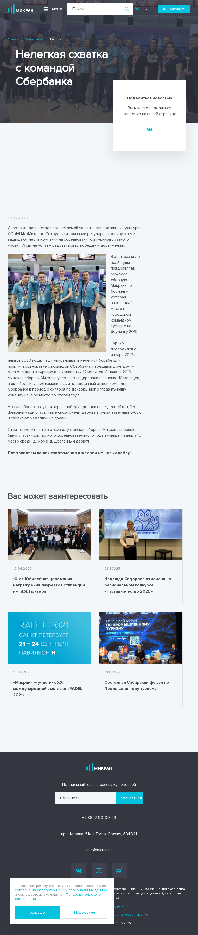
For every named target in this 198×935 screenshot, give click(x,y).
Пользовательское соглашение (124, 915)
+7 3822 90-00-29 (99, 817)
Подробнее (84, 912)
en (145, 9)
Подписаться (130, 798)
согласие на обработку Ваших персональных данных (61, 890)
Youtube (99, 871)
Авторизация (174, 9)
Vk (78, 870)
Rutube (119, 871)
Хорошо (37, 912)
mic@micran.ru (99, 849)
